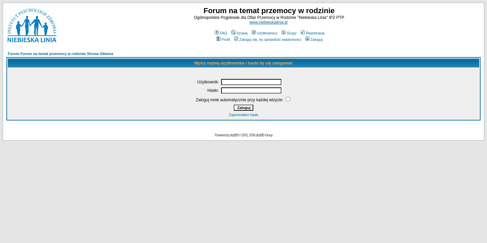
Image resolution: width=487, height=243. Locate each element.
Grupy (289, 33)
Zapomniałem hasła (243, 115)
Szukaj (239, 33)
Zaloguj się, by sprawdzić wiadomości (267, 39)
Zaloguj (314, 39)
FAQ (221, 33)
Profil (223, 39)
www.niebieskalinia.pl (268, 22)
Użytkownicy (264, 33)
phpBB (234, 135)
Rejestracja (312, 33)
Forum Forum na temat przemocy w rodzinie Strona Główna (60, 54)
